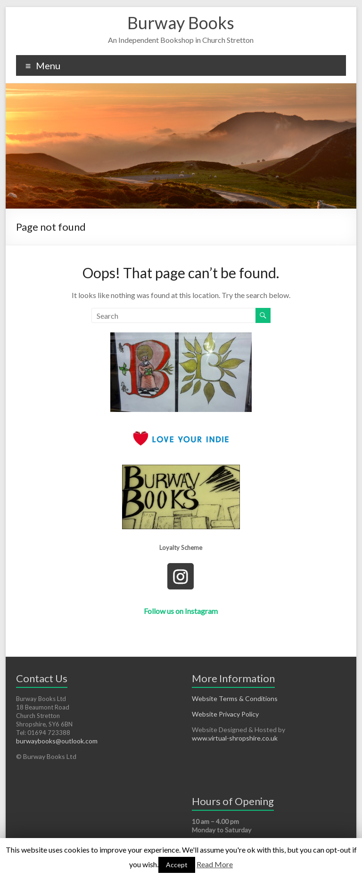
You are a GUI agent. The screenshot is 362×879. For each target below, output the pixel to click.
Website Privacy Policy (225, 714)
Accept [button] (177, 865)
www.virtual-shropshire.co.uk (235, 738)
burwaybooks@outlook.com (57, 741)
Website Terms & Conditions (235, 698)
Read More (215, 864)
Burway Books (180, 22)
